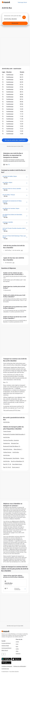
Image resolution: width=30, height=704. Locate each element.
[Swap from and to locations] (24, 17)
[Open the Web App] (6, 662)
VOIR (22, 250)
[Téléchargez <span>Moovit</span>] (22, 2)
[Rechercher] (15, 23)
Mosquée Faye (14, 443)
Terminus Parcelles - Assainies (11, 440)
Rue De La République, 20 (17, 461)
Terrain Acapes (7, 431)
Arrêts (17, 648)
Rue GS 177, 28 (7, 464)
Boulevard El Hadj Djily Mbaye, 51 (11, 446)
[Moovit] (6, 2)
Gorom (22, 458)
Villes (17, 651)
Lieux (17, 644)
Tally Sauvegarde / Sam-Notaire (11, 458)
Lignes (17, 641)
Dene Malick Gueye (17, 464)
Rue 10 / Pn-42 (7, 467)
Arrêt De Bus (6, 422)
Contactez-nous (5, 668)
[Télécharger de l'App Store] (16, 659)
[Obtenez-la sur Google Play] (6, 659)
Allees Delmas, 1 (18, 449)
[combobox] (15, 16)
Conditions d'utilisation (7, 666)
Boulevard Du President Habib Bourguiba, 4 (14, 434)
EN (3, 654)
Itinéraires (18, 653)
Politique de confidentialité (19, 666)
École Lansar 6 (16, 467)
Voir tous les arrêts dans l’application (15, 140)
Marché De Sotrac (7, 449)
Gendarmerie (6, 443)
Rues (17, 646)
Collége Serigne (7, 452)
